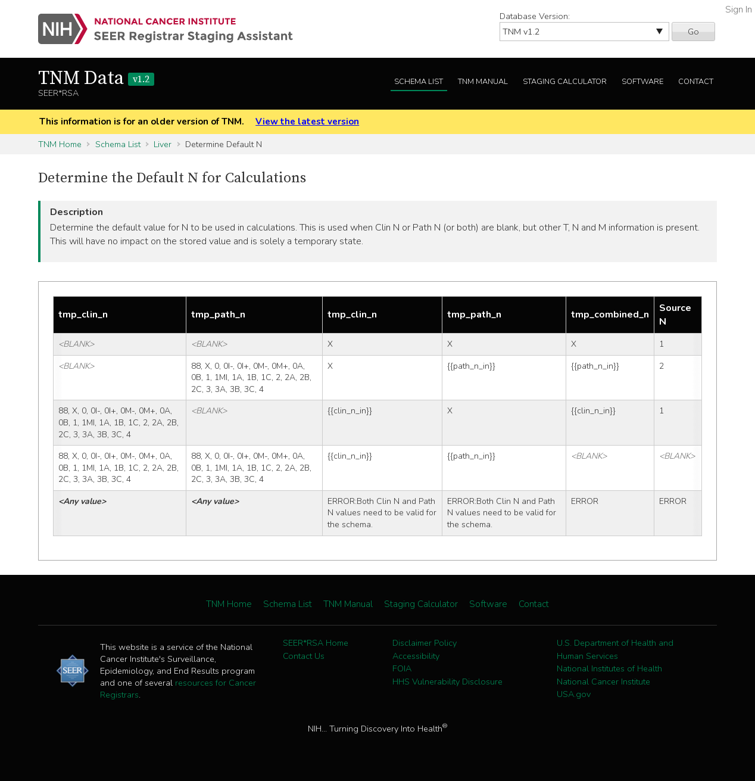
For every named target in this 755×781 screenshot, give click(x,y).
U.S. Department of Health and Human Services (615, 649)
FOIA (401, 668)
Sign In (738, 9)
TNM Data (96, 79)
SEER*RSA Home (315, 643)
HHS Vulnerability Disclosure (447, 681)
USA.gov (574, 694)
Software (642, 81)
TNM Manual (483, 81)
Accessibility (415, 656)
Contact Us (304, 656)
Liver (162, 144)
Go (693, 32)
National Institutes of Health (609, 668)
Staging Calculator (565, 81)
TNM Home (60, 144)
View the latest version (307, 121)
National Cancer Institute (603, 681)
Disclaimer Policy (424, 643)
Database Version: (535, 16)
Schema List (418, 81)
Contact (695, 81)
